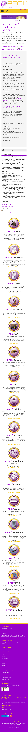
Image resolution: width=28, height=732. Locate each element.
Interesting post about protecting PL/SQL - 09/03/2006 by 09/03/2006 (13, 160)
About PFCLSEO (14, 392)
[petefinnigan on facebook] (5, 716)
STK (14, 558)
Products (3, 653)
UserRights (14, 532)
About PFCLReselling (14, 618)
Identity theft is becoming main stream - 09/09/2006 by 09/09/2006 (12, 173)
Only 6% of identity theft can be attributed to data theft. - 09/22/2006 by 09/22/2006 (13, 190)
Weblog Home (6, 204)
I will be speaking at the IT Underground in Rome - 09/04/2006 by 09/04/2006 (12, 162)
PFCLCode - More (5, 675)
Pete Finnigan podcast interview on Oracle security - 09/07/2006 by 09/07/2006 (12, 168)
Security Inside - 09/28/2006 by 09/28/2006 (13, 195)
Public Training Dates (6, 711)
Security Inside (10, 55)
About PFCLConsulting (14, 467)
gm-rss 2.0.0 (14, 212)
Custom (14, 484)
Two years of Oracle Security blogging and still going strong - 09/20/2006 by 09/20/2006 (13, 188)
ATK (14, 334)
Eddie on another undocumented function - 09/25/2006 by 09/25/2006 (13, 193)
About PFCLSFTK (14, 593)
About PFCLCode (14, 293)
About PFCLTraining (14, 418)
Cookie (14, 360)
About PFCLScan (14, 241)
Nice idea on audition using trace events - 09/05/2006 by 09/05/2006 (12, 165)
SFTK (14, 583)
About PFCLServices (14, 444)
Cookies (3, 663)
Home (2, 20)
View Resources (4, 658)
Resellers (3, 660)
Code (14, 283)
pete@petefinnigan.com (6, 640)
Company (3, 661)
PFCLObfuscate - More (6, 674)
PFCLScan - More (5, 672)
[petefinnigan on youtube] (11, 716)
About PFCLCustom (14, 492)
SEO (14, 384)
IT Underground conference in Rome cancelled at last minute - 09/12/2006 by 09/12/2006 (11, 176)
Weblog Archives (7, 206)
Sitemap (18, 720)
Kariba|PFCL (16, 721)
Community (4, 665)
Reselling (14, 610)
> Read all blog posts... (7, 705)
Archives (7, 20)
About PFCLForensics (14, 317)
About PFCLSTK (14, 566)
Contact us (3, 667)
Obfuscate (14, 257)
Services (14, 435)
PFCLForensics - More (6, 677)
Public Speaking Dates (6, 709)
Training (14, 409)
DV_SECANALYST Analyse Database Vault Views (13, 698)
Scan (14, 232)
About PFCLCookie (14, 368)
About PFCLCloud (14, 515)
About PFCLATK (14, 343)
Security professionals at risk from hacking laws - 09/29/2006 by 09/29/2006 (13, 197)
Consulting (14, 461)
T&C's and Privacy (12, 720)
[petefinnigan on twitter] (8, 716)
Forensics (14, 309)
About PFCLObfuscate (14, 267)
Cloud (14, 509)
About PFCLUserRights (14, 541)
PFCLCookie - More (5, 681)
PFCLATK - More (5, 679)
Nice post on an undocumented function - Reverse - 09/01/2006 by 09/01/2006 (12, 157)
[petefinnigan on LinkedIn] (2, 716)
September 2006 (14, 20)
